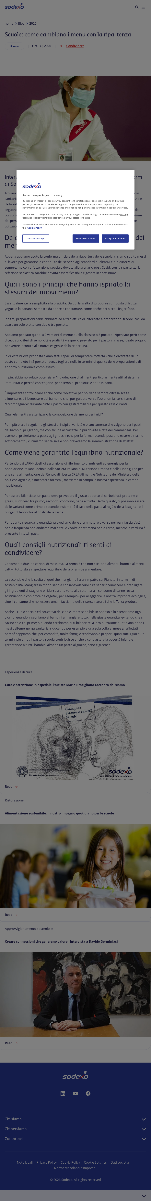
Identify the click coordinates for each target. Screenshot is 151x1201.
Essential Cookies (86, 238)
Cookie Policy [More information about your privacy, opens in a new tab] (34, 227)
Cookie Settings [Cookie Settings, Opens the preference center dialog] (35, 238)
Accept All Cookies (115, 238)
